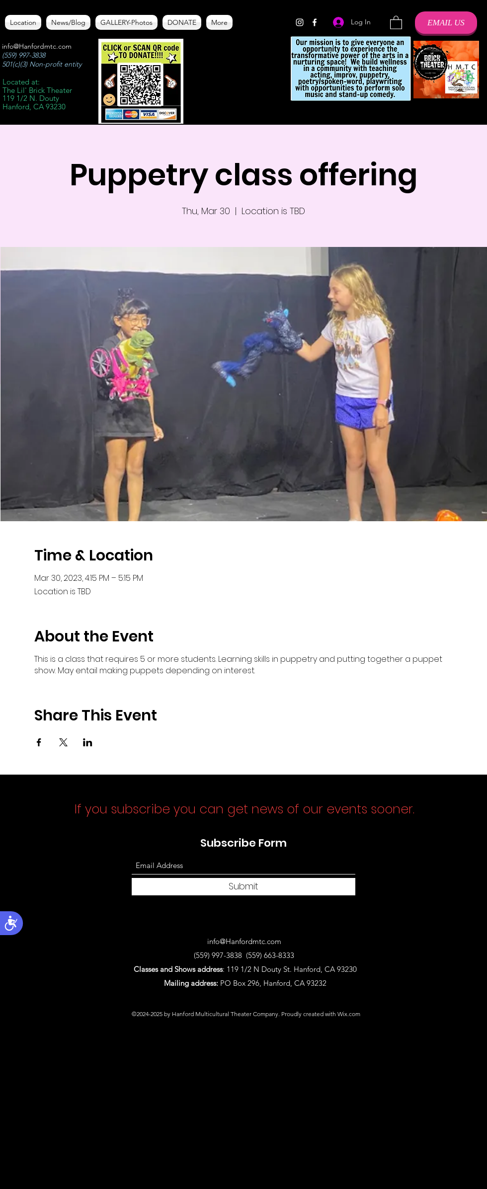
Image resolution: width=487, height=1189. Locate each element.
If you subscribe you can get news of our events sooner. (246, 809)
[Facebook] (315, 22)
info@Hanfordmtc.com (37, 46)
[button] (396, 22)
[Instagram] (300, 22)
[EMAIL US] (446, 22)
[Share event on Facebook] (39, 742)
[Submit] (243, 886)
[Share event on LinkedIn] (87, 742)
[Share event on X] (63, 742)
